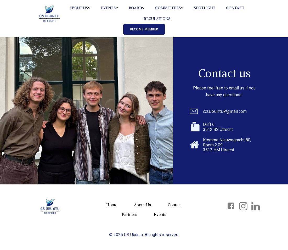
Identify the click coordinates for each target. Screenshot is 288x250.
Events (109, 8)
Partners (129, 214)
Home (111, 204)
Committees (169, 8)
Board (137, 8)
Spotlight (205, 8)
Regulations (157, 18)
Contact (235, 8)
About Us (80, 8)
